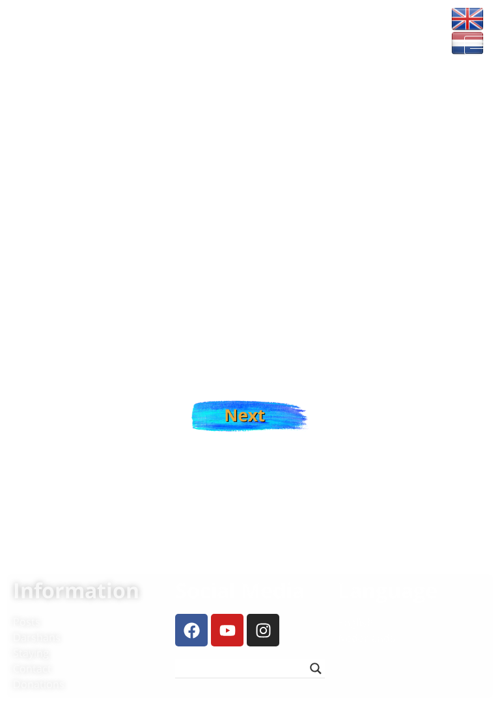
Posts (26, 622)
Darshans (37, 637)
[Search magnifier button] (316, 668)
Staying (31, 653)
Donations (38, 684)
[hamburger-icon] (478, 45)
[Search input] (244, 668)
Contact (32, 668)
